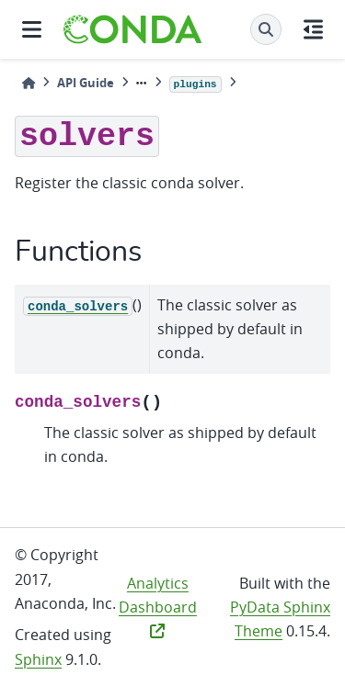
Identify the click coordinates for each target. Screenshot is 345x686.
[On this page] (313, 29)
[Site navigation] (32, 29)
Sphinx (38, 659)
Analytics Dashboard (158, 606)
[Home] (28, 83)
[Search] (266, 29)
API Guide (85, 82)
